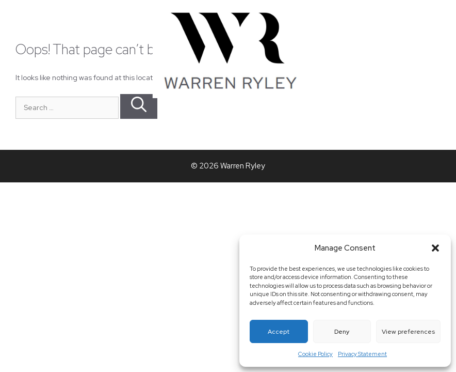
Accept (278, 332)
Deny (341, 332)
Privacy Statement (362, 354)
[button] (435, 248)
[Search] (138, 106)
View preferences (408, 332)
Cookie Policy (315, 354)
